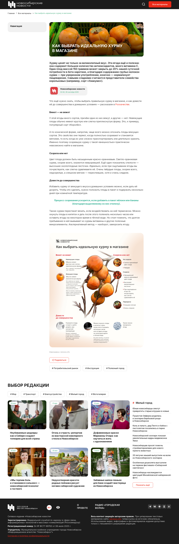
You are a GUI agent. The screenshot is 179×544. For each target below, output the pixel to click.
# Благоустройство (52, 394)
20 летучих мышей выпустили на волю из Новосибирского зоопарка (152, 456)
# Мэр (13, 394)
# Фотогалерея (98, 394)
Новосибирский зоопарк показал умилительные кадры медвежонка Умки (150, 438)
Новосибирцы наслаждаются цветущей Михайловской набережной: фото (152, 475)
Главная (11, 13)
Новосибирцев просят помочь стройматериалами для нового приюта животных (148, 448)
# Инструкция (92, 368)
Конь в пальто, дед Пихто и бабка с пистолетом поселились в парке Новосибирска (150, 428)
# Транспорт (29, 394)
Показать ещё (143, 485)
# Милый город (76, 394)
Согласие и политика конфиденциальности (28, 536)
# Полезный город (115, 368)
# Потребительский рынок (65, 368)
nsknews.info (115, 519)
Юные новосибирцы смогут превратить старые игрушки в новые (151, 409)
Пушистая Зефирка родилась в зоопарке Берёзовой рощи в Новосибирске (147, 418)
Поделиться (59, 360)
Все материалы (160, 4)
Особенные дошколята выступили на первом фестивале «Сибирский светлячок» (150, 465)
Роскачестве (122, 104)
